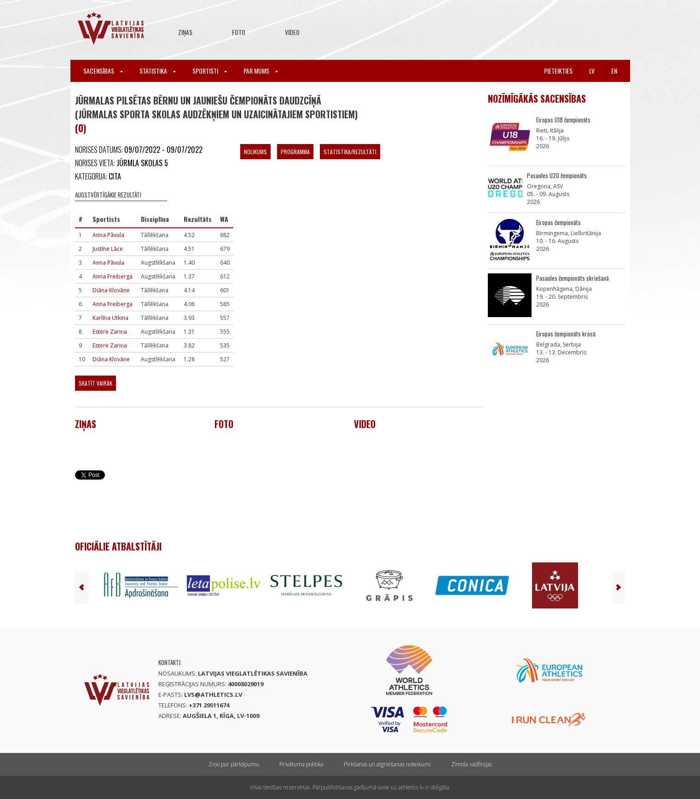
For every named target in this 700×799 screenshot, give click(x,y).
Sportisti (209, 70)
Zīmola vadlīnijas (471, 764)
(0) (80, 128)
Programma (295, 152)
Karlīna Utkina (110, 318)
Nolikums (255, 152)
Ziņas (185, 32)
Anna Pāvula (108, 235)
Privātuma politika (301, 764)
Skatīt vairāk (95, 383)
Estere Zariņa (110, 332)
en (614, 70)
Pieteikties (558, 70)
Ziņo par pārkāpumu (233, 764)
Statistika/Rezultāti (350, 152)
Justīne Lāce (108, 249)
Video (292, 32)
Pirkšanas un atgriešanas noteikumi (387, 764)
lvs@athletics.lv (213, 694)
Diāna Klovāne (111, 290)
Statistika (157, 70)
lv (592, 70)
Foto (238, 32)
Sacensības (103, 70)
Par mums (260, 70)
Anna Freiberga (113, 276)
